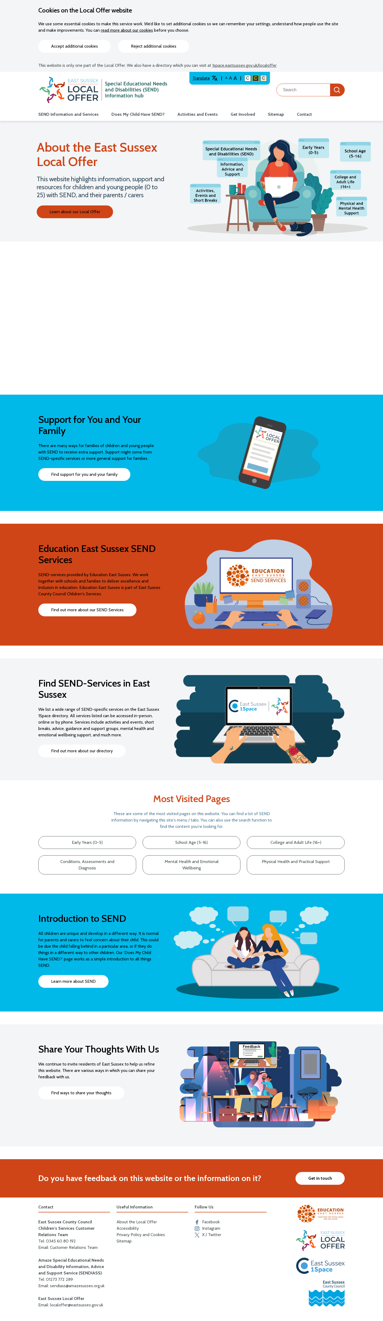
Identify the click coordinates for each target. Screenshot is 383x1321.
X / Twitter (208, 1234)
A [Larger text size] (235, 78)
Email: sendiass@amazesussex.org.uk (71, 1285)
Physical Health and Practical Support (296, 861)
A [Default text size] (226, 78)
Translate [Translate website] (205, 78)
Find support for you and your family (84, 474)
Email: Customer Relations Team (68, 1247)
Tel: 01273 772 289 (55, 1279)
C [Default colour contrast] (247, 78)
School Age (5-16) (191, 842)
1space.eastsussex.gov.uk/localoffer (244, 65)
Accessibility (127, 1228)
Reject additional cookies (153, 46)
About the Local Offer (136, 1221)
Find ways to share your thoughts (81, 1092)
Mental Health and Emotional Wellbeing (192, 864)
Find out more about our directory (82, 750)
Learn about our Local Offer (74, 211)
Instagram (207, 1228)
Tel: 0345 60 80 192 (57, 1241)
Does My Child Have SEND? (138, 114)
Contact (304, 114)
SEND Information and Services (68, 114)
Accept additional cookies (74, 46)
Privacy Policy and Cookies (140, 1234)
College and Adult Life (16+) (295, 842)
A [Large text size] (230, 78)
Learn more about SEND (73, 981)
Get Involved (243, 114)
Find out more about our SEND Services (87, 609)
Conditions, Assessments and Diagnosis (87, 864)
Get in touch (320, 1178)
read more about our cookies (127, 30)
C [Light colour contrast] (263, 78)
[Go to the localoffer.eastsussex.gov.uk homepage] (103, 90)
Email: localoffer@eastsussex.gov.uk (70, 1304)
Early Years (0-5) (87, 842)
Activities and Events (197, 114)
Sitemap (276, 114)
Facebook (207, 1222)
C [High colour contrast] (255, 78)
